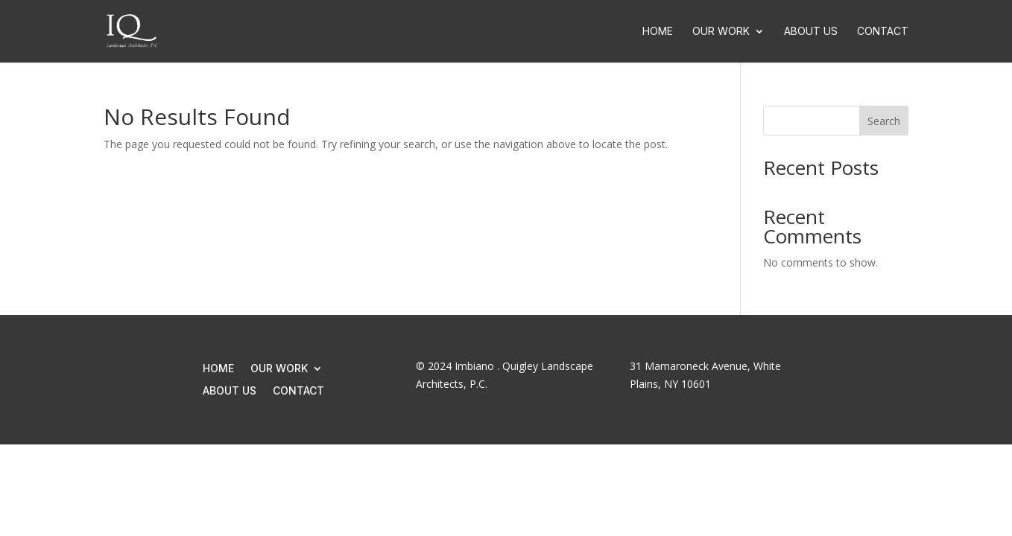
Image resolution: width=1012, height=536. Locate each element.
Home (657, 31)
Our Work (721, 31)
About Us (811, 31)
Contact (882, 31)
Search (883, 121)
